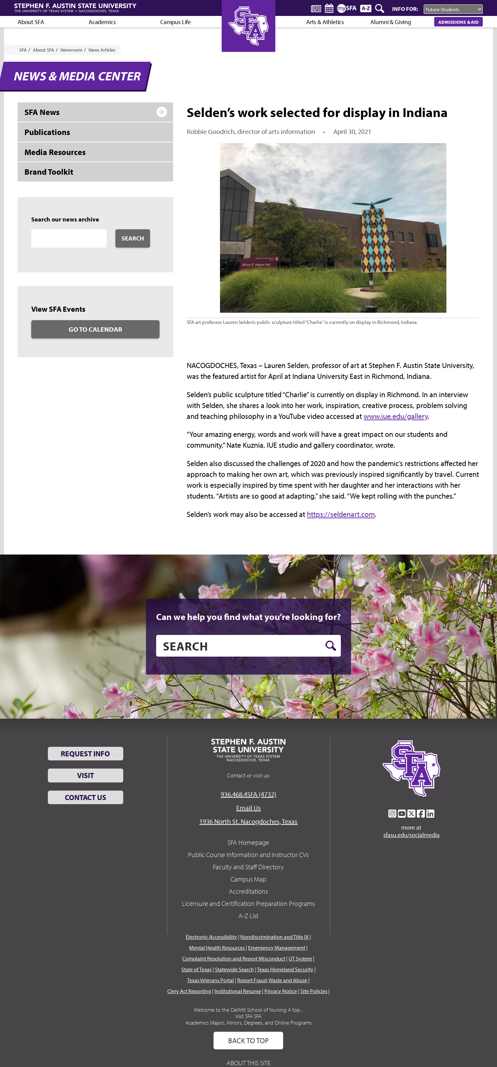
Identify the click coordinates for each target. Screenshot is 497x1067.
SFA (23, 50)
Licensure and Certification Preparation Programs (248, 903)
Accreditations (248, 891)
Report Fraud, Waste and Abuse (272, 980)
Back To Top (248, 1040)
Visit (85, 775)
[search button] (331, 646)
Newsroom (71, 50)
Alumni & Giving (390, 22)
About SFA (31, 22)
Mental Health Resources (217, 947)
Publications (47, 132)
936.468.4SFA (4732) (248, 794)
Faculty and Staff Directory (248, 866)
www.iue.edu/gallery (396, 416)
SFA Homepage (248, 842)
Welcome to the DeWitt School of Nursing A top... (248, 1009)
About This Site (248, 1063)
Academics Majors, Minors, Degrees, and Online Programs (248, 1022)
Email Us (248, 807)
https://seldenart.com (341, 514)
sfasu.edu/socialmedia (411, 835)
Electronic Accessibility (211, 936)
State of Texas (196, 969)
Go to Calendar (95, 329)
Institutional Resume (238, 991)
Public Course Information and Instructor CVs (248, 854)
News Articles (102, 50)
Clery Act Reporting (189, 991)
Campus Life (175, 22)
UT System (300, 958)
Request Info (85, 753)
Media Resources (55, 152)
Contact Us (85, 797)
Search (133, 238)
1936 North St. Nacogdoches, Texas (248, 821)
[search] (248, 646)
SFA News (41, 112)
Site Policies (313, 991)
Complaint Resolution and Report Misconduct (233, 958)
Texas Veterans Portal (210, 980)
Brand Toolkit (48, 172)
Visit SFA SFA (248, 1016)
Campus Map (248, 879)
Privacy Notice (280, 991)
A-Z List (248, 915)
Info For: (405, 8)
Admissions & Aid (458, 22)
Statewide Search (234, 969)
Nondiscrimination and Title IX (274, 936)
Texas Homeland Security (285, 969)
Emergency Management (276, 947)
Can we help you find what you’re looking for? (248, 616)
